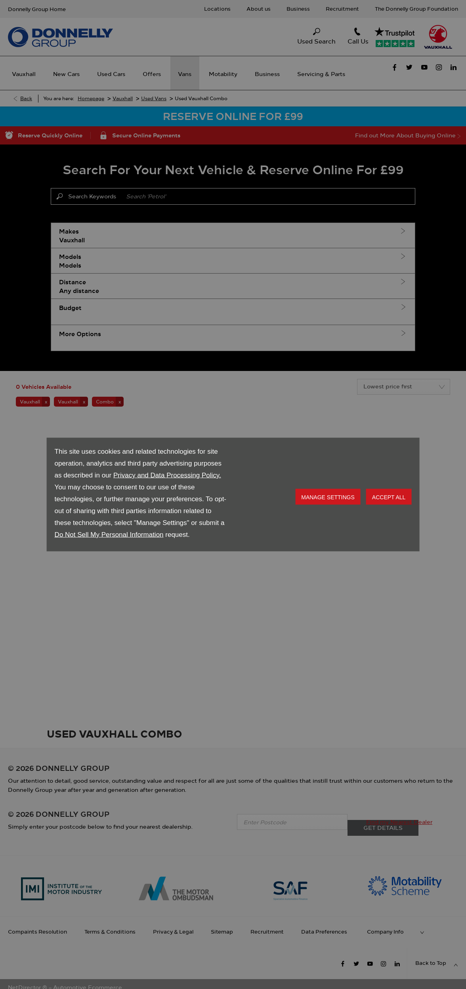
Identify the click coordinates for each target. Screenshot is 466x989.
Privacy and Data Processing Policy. (167, 475)
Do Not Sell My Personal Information (109, 534)
